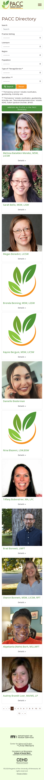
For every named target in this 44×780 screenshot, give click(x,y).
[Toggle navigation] (39, 5)
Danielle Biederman (14, 401)
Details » (22, 160)
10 (36, 708)
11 (40, 708)
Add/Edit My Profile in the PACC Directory (22, 108)
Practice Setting (8, 34)
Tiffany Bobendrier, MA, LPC (18, 499)
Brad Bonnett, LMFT (14, 548)
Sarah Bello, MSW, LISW (16, 204)
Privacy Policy (22, 774)
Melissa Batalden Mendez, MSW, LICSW (20, 154)
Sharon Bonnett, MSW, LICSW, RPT (21, 597)
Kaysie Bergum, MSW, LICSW (18, 352)
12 (19, 713)
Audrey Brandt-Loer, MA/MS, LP (20, 695)
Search (4, 25)
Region (4, 51)
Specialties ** (7, 77)
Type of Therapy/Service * (12, 69)
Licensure (6, 42)
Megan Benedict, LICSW (16, 254)
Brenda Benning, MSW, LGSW (19, 303)
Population (6, 60)
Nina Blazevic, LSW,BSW (16, 450)
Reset (21, 86)
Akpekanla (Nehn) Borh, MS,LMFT (21, 646)
